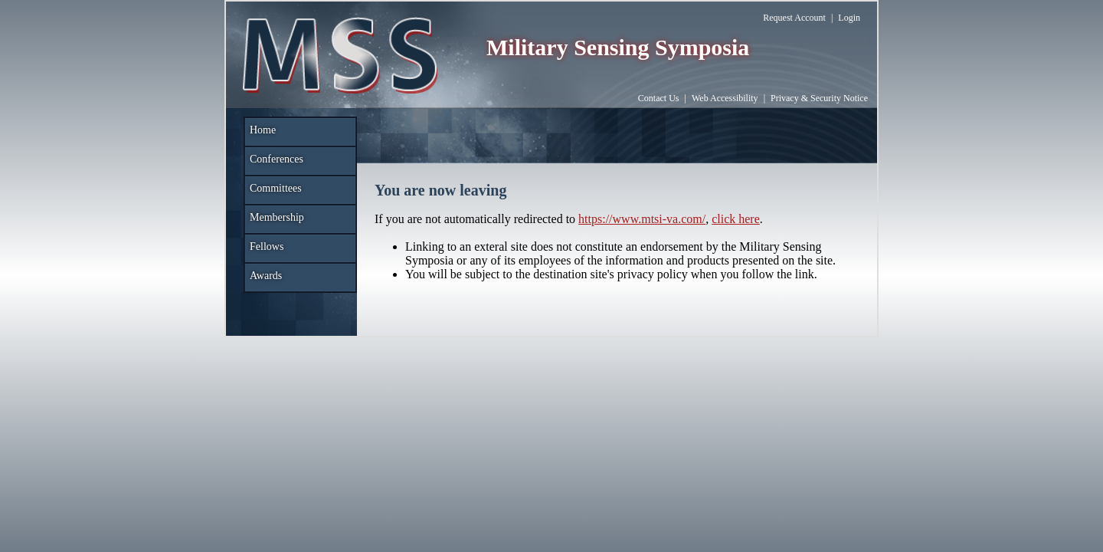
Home (263, 130)
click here (736, 218)
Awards (266, 275)
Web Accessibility (725, 98)
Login (849, 17)
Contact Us (658, 98)
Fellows (266, 246)
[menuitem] (300, 132)
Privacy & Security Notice (819, 98)
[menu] (300, 205)
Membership (277, 217)
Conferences (276, 159)
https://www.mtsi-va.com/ (641, 218)
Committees (276, 188)
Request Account (794, 17)
